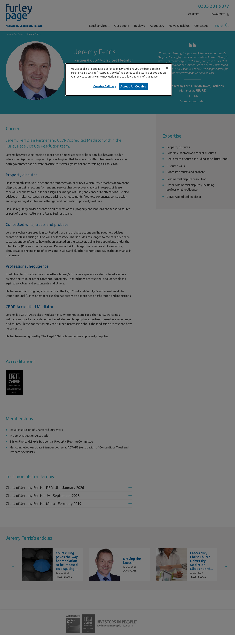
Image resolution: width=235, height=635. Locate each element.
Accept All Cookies (133, 86)
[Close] (167, 68)
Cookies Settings (104, 86)
